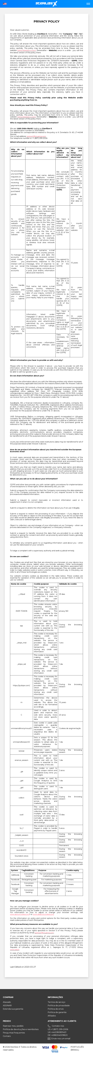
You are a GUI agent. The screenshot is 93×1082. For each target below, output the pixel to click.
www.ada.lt (14, 949)
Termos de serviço (56, 1002)
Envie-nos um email (60, 1038)
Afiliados (52, 1016)
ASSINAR (7, 1005)
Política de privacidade (59, 1005)
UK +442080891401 (57, 1032)
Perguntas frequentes (14, 1033)
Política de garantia (57, 1012)
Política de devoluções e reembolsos (21, 1029)
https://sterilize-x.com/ (26, 50)
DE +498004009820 (58, 1035)
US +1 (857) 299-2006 (58, 1029)
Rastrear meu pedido (13, 1026)
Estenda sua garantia (13, 1009)
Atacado (7, 1002)
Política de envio (56, 1009)
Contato (7, 1036)
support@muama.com (36, 136)
